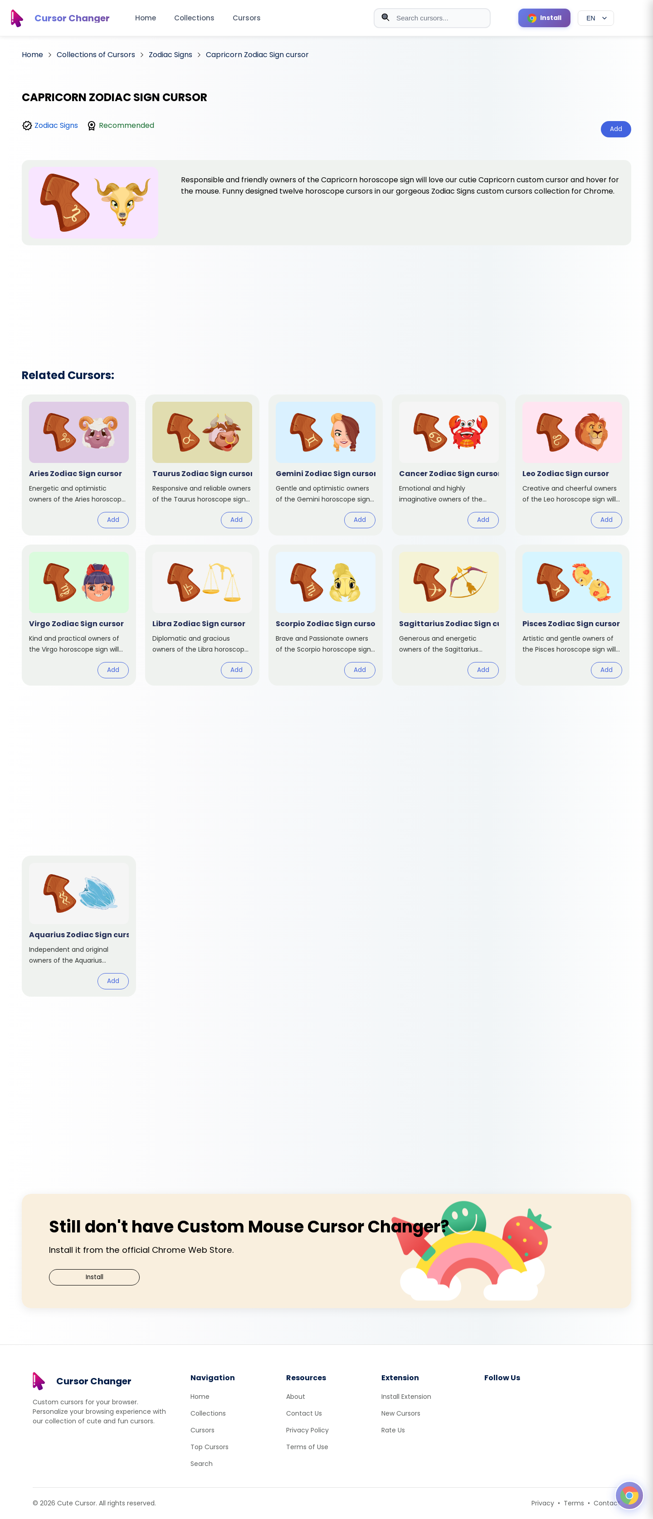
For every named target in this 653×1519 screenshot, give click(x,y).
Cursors (247, 18)
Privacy (542, 1503)
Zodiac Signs (56, 125)
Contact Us (304, 1413)
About (295, 1396)
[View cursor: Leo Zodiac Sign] (572, 465)
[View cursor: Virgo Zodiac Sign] (79, 615)
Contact (607, 1503)
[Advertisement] (326, 295)
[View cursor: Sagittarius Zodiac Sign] (449, 615)
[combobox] (432, 18)
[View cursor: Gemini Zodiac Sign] (325, 465)
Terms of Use (307, 1446)
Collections (194, 18)
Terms (574, 1503)
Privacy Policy (307, 1430)
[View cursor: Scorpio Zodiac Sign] (325, 615)
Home (145, 18)
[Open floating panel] (629, 1495)
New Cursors (400, 1413)
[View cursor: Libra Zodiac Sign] (202, 615)
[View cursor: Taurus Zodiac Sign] (202, 465)
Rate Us (393, 1430)
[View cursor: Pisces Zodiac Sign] (572, 615)
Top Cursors (209, 1446)
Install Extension (406, 1396)
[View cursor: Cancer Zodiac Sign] (449, 465)
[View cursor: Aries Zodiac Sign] (79, 465)
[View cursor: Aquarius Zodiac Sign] (79, 926)
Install (94, 1277)
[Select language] (596, 18)
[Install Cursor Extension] (544, 18)
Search (201, 1463)
